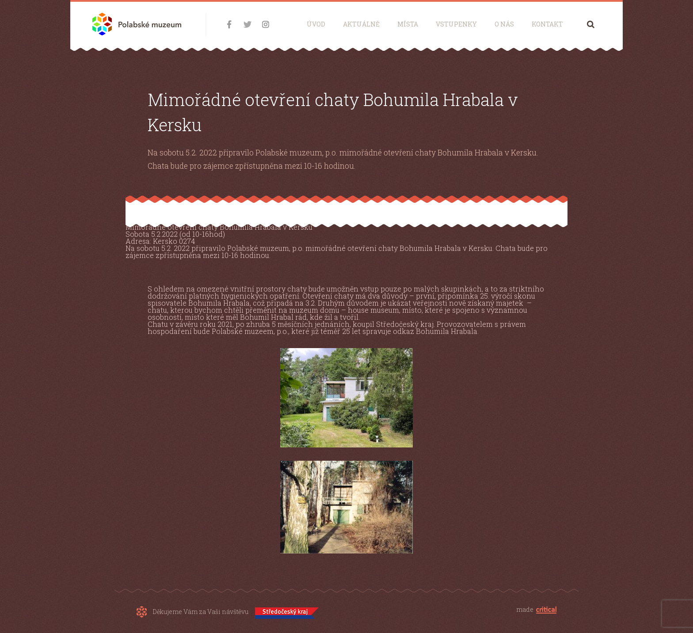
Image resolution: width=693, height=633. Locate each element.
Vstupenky (456, 24)
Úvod (316, 24)
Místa (407, 24)
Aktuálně (361, 24)
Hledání (591, 24)
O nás (504, 24)
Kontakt (547, 24)
